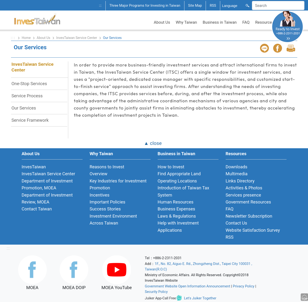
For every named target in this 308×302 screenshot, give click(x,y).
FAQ (246, 22)
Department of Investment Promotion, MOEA (47, 184)
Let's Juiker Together (200, 298)
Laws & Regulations (177, 216)
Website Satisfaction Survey (253, 230)
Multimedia (237, 173)
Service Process (27, 95)
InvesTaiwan (34, 166)
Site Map (195, 5)
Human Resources (175, 201)
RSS (213, 5)
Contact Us (236, 222)
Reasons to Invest (107, 166)
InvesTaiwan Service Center (76, 38)
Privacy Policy (244, 286)
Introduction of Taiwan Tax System (183, 191)
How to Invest (171, 166)
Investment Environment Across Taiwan (113, 219)
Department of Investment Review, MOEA (47, 198)
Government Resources (248, 201)
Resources (264, 22)
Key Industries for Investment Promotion (118, 184)
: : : (13, 38)
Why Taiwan (186, 22)
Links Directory (240, 180)
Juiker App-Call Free (160, 298)
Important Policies (107, 201)
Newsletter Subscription (249, 216)
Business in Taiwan (220, 22)
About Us (162, 22)
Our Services (23, 107)
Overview (99, 173)
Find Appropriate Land (179, 173)
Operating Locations (177, 180)
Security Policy (156, 292)
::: (100, 5)
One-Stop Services (29, 83)
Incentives (100, 195)
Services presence (243, 195)
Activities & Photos (244, 187)
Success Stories (105, 208)
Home (26, 38)
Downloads (236, 166)
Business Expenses (176, 208)
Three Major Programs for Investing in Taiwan (145, 5)
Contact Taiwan (37, 208)
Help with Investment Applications (178, 226)
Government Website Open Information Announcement (187, 286)
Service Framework (30, 120)
